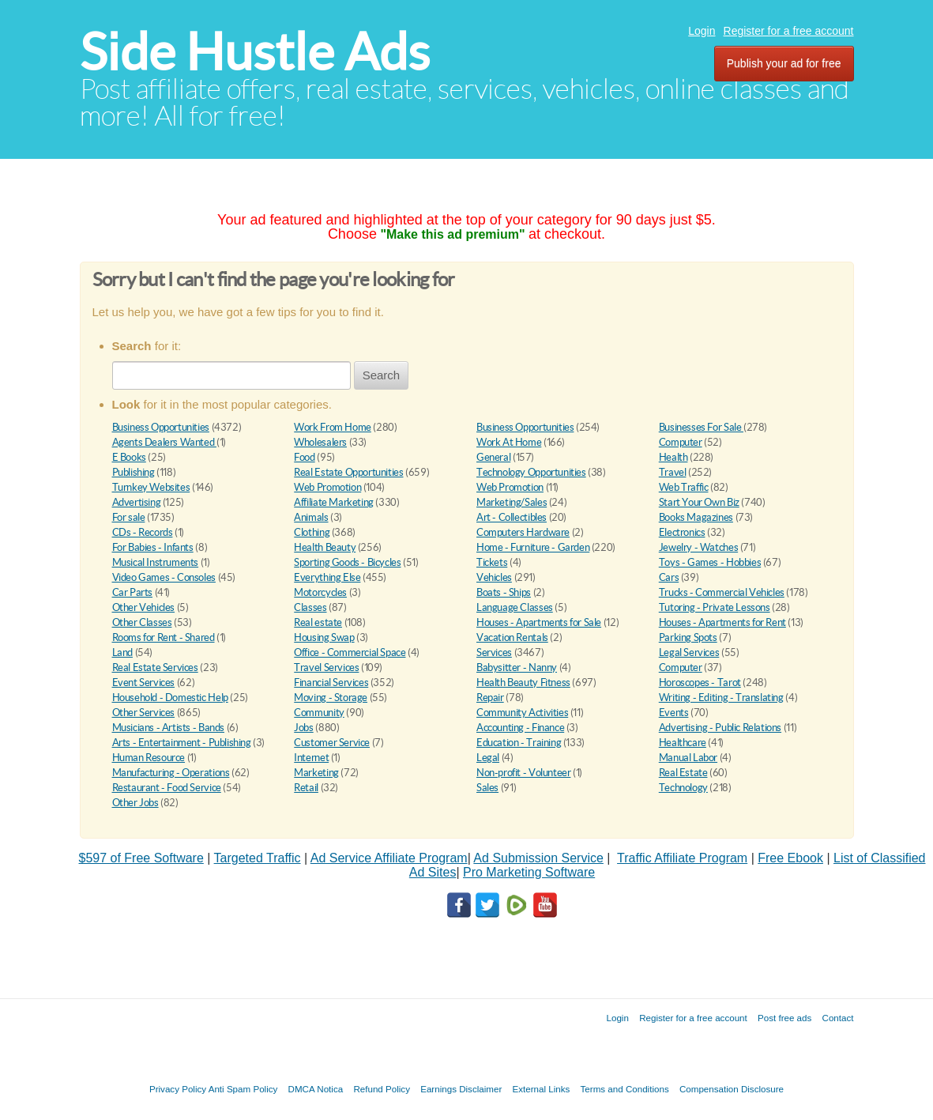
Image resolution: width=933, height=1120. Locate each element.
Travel (673, 472)
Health (673, 457)
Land (122, 652)
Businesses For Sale (701, 427)
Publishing (133, 472)
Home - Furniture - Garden (532, 547)
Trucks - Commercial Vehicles (721, 592)
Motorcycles (320, 592)
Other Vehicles (143, 607)
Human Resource (149, 758)
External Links (541, 1089)
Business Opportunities (160, 427)
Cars (669, 577)
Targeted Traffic (257, 858)
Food (304, 457)
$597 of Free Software (141, 858)
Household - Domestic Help (170, 697)
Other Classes (142, 622)
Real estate (318, 622)
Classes (310, 607)
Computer (680, 442)
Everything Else (327, 577)
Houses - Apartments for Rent (722, 622)
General (493, 457)
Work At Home (508, 442)
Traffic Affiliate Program (682, 858)
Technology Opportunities (531, 472)
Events (674, 712)
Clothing (311, 532)
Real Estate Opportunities (348, 472)
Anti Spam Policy (243, 1089)
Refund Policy (381, 1089)
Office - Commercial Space (349, 652)
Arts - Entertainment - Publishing (181, 743)
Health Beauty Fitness (523, 682)
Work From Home (332, 427)
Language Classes (514, 607)
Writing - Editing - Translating (721, 697)
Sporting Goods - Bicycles (347, 562)
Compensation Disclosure (731, 1089)
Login (701, 31)
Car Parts (132, 592)
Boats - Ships (503, 592)
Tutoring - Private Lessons (714, 607)
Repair (490, 697)
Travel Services (326, 667)
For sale (128, 517)
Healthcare (682, 743)
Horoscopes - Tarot (700, 682)
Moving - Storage (330, 697)
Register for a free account (789, 31)
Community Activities (522, 712)
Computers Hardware (523, 532)
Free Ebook (790, 858)
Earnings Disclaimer (461, 1089)
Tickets (491, 562)
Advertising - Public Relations (720, 727)
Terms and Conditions (625, 1089)
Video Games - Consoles (164, 577)
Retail (306, 788)
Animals (311, 517)
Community (319, 712)
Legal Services (689, 652)
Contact (838, 1018)
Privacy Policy (177, 1089)
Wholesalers (320, 442)
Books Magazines (696, 517)
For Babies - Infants (153, 547)
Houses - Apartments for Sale (538, 622)
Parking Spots (688, 637)
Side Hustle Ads (255, 52)
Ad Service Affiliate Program (389, 858)
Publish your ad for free (784, 63)
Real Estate (683, 773)
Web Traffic (684, 487)
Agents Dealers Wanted (164, 442)
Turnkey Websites (151, 487)
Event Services (143, 682)
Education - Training (518, 743)
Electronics (682, 532)
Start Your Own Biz (699, 502)
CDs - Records (142, 532)
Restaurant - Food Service (166, 788)
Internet (311, 758)
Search (382, 375)
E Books (129, 457)
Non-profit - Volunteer (523, 773)
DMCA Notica (316, 1089)
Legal (487, 758)
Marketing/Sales (511, 502)
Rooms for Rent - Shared (163, 637)
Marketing (316, 773)
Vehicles (494, 577)
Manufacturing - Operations (171, 773)
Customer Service (332, 743)
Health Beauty (325, 547)
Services (494, 652)
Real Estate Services (155, 667)
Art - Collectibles (511, 517)
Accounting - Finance (520, 727)
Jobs (303, 727)
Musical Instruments (155, 562)
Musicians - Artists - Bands (168, 727)
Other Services (143, 712)
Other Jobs (135, 803)
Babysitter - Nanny (516, 667)
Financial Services (331, 682)
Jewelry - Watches (698, 547)
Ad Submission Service (538, 858)
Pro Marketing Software (529, 872)
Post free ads (784, 1018)
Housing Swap (324, 637)
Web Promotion (327, 487)
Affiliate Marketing (334, 502)
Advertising (136, 502)
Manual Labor (688, 758)
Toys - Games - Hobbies (710, 562)
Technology (683, 788)
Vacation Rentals (512, 637)
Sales (487, 788)
